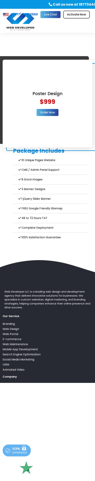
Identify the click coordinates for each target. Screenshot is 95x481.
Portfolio (8, 384)
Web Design (11, 329)
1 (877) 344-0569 (24, 14)
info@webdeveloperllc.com (22, 425)
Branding (9, 324)
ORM (6, 365)
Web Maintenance (15, 344)
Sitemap (8, 405)
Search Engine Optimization (22, 354)
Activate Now (76, 14)
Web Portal (10, 334)
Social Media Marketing (18, 359)
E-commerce (12, 339)
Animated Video (13, 370)
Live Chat (50, 14)
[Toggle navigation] (85, 21)
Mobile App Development (20, 349)
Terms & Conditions (16, 395)
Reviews (8, 389)
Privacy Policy (12, 400)
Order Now (47, 112)
